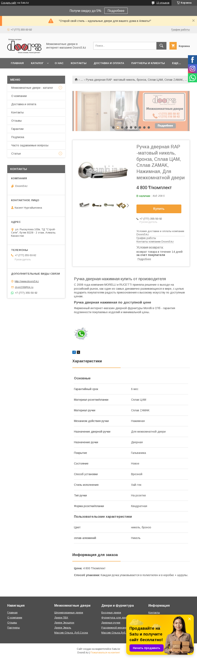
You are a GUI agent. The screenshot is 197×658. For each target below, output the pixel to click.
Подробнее (116, 10)
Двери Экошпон (64, 622)
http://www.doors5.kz (27, 281)
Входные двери (111, 612)
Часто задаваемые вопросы (29, 145)
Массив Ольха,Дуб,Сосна (117, 632)
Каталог (37, 63)
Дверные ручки (110, 622)
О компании (19, 96)
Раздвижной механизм (115, 627)
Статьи (16, 153)
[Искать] (161, 46)
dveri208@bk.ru (24, 287)
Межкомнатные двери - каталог (32, 87)
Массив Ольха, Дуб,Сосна (71, 632)
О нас (59, 63)
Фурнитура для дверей (116, 617)
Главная (17, 63)
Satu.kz (116, 649)
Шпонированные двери (68, 612)
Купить (159, 208)
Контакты (78, 63)
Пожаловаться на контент (105, 652)
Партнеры (13, 627)
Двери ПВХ (61, 617)
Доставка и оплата (109, 63)
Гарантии (17, 128)
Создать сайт (8, 2)
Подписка (17, 137)
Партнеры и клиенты (148, 63)
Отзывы (16, 120)
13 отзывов (162, 2)
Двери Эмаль (62, 627)
